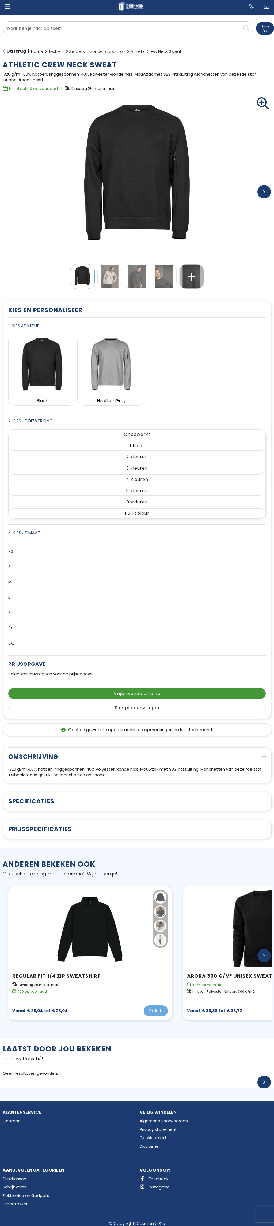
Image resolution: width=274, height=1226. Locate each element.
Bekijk (155, 1006)
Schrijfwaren (15, 1182)
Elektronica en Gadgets (26, 1191)
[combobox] (122, 28)
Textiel (54, 51)
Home (37, 51)
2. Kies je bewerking (30, 416)
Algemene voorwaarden (164, 1116)
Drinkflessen (14, 1174)
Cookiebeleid (153, 1133)
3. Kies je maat (24, 528)
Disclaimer (150, 1141)
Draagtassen (16, 1199)
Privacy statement (158, 1124)
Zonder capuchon (107, 51)
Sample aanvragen (137, 703)
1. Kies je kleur (24, 326)
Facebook (154, 1174)
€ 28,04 (40, 1006)
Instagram (154, 1182)
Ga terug (16, 51)
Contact (11, 1116)
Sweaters (75, 51)
